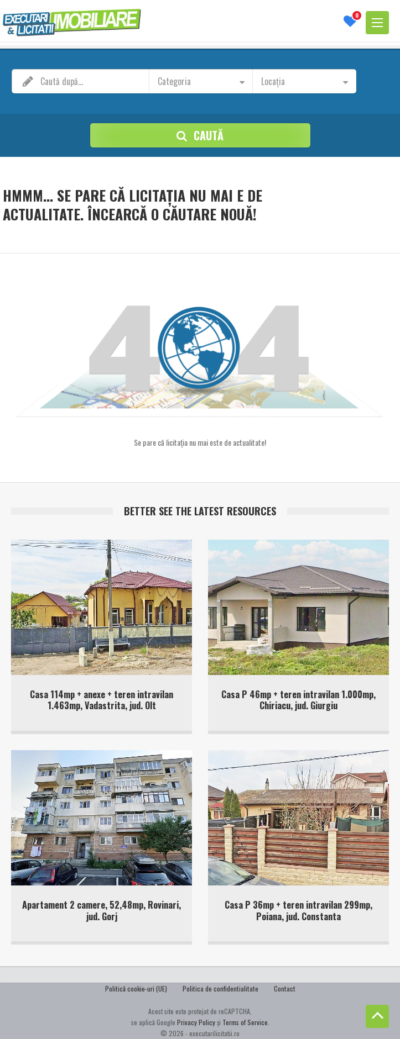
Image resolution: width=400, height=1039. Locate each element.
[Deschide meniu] (377, 22)
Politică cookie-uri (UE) (137, 989)
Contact (283, 989)
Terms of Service (245, 1022)
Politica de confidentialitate (220, 989)
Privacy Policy (196, 1022)
